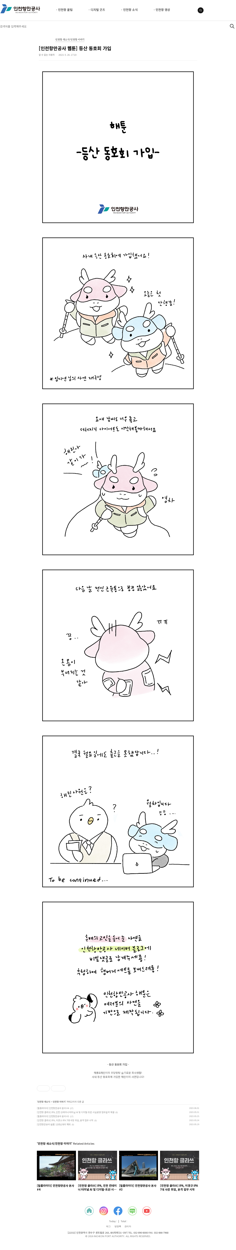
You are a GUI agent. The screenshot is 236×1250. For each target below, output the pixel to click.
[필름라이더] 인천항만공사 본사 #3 (53, 1116)
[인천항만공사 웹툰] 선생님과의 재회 (54, 1124)
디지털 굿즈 (98, 9)
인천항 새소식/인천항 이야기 (69, 40)
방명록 (117, 1226)
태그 (108, 1226)
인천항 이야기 (59, 1101)
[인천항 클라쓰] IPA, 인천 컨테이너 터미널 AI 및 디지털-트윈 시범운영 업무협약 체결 (75, 1112)
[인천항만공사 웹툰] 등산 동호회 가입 (75, 48)
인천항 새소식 (43, 1101)
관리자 (127, 1226)
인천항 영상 (163, 9)
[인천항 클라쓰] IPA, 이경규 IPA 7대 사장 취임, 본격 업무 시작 (65, 1120)
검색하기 (232, 26)
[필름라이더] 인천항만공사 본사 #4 (53, 1108)
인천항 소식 (130, 9)
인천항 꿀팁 (65, 9)
